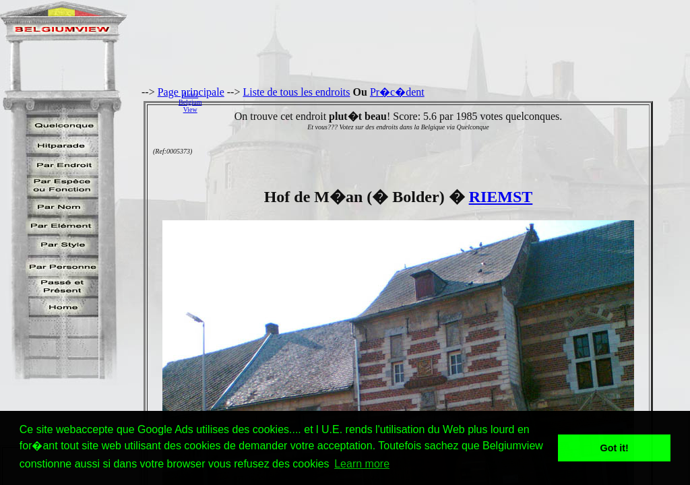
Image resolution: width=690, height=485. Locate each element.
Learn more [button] (361, 464)
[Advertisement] (449, 101)
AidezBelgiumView (190, 102)
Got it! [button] (614, 448)
